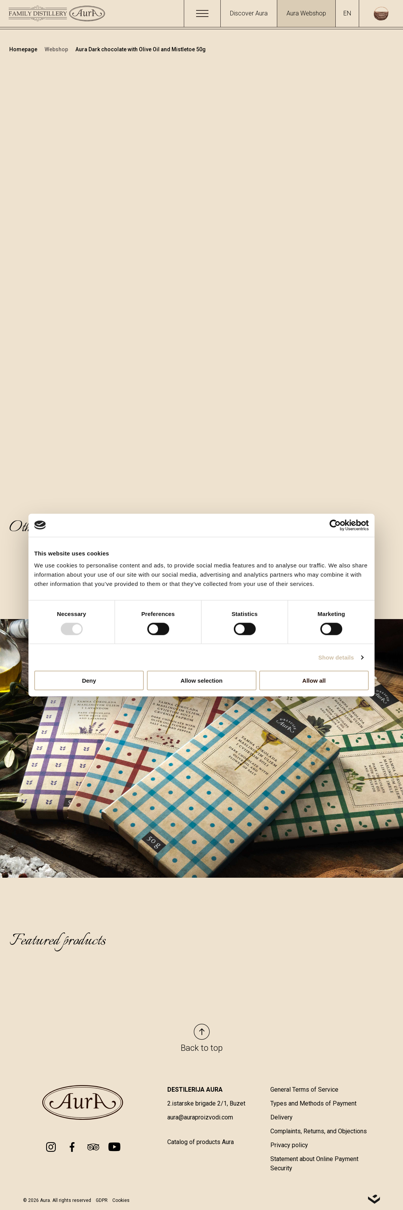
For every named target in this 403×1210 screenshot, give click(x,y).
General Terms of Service (304, 1090)
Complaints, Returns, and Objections (318, 1131)
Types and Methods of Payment (313, 1103)
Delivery (281, 1117)
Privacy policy (289, 1145)
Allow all (314, 680)
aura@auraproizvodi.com (200, 1117)
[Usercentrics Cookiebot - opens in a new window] (335, 525)
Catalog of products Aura (200, 1142)
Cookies (121, 1200)
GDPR (102, 1200)
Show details (336, 657)
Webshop (57, 49)
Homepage (23, 49)
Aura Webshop (306, 13)
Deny (89, 680)
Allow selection (201, 680)
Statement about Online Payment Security (314, 1164)
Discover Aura (249, 13)
